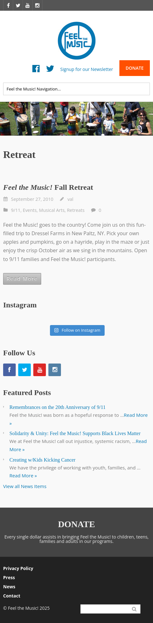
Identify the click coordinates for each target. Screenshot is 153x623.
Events (29, 210)
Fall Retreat (48, 187)
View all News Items (24, 486)
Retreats (76, 210)
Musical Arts (52, 210)
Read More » (23, 475)
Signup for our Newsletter (86, 69)
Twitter (50, 70)
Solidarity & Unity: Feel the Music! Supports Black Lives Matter (74, 433)
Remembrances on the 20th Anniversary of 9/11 (57, 407)
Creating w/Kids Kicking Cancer (42, 460)
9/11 (15, 210)
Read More (22, 278)
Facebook (36, 70)
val (71, 199)
